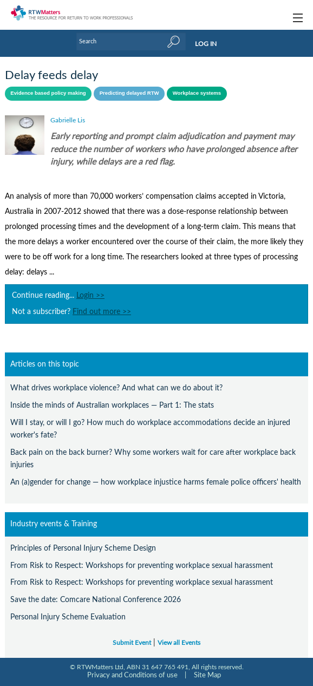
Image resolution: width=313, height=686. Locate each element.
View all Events (179, 643)
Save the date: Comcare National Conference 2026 (95, 600)
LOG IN (206, 44)
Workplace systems (197, 93)
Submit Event (132, 643)
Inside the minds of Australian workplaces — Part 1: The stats (112, 405)
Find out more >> (102, 312)
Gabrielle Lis (67, 120)
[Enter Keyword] (131, 41)
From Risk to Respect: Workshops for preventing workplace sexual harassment (141, 565)
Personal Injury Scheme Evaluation (68, 617)
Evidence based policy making (48, 93)
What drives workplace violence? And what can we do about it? (116, 388)
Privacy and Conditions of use (132, 675)
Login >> (90, 295)
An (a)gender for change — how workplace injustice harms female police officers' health (155, 482)
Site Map (207, 675)
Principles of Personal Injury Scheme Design (83, 548)
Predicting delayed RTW (129, 93)
